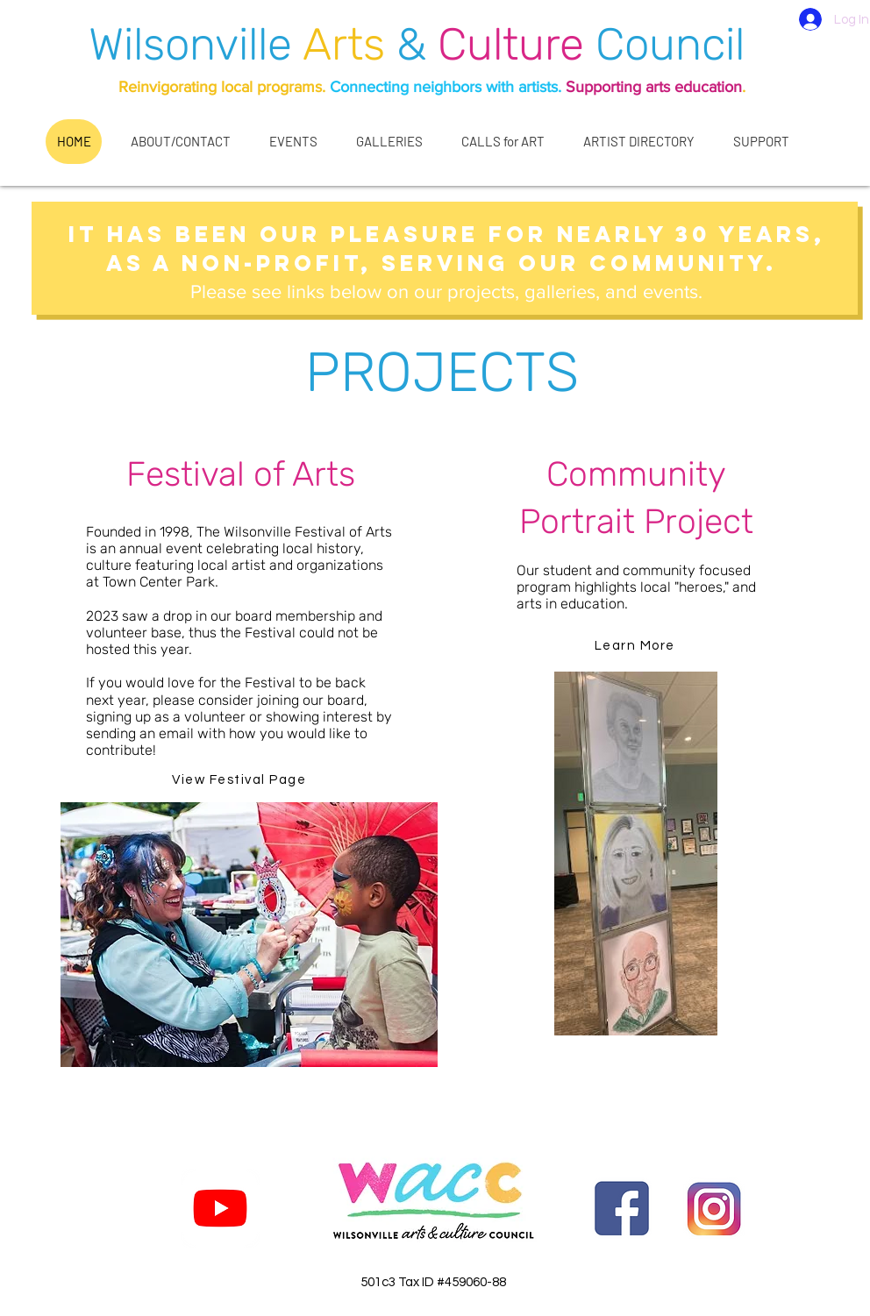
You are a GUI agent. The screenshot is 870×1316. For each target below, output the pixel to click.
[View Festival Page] (240, 779)
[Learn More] (636, 645)
